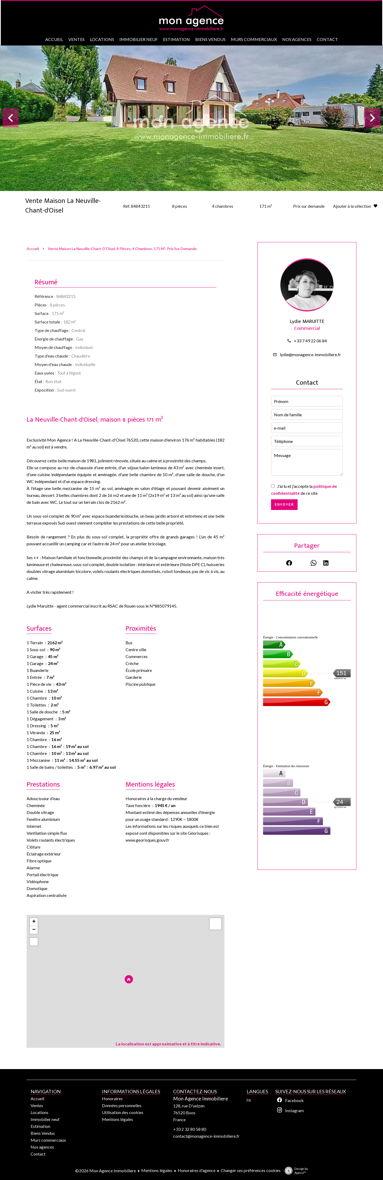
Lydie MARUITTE (307, 321)
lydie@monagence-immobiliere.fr (310, 354)
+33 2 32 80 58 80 (189, 1129)
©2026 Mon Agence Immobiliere (105, 1170)
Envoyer (284, 504)
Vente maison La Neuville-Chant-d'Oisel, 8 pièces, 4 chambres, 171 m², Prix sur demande (122, 248)
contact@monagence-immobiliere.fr (206, 1136)
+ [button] (34, 922)
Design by (295, 1171)
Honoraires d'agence (196, 1170)
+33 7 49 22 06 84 (310, 340)
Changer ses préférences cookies (251, 1170)
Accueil (33, 248)
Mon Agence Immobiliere (200, 1099)
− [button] (34, 930)
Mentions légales (156, 1170)
